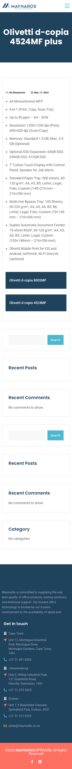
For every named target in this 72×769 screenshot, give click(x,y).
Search (55, 340)
